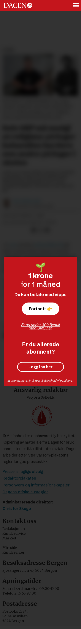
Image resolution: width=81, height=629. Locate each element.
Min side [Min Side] (9, 548)
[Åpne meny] (76, 5)
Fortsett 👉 (40, 308)
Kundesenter (13, 552)
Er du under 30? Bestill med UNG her (40, 326)
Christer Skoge (17, 508)
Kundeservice (14, 533)
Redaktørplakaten (19, 478)
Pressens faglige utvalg (23, 471)
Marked (9, 538)
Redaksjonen (13, 529)
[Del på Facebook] (33, 230)
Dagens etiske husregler (25, 491)
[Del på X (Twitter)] (40, 230)
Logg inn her (40, 366)
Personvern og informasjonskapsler (36, 485)
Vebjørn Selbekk (40, 397)
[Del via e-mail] (47, 230)
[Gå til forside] (18, 5)
